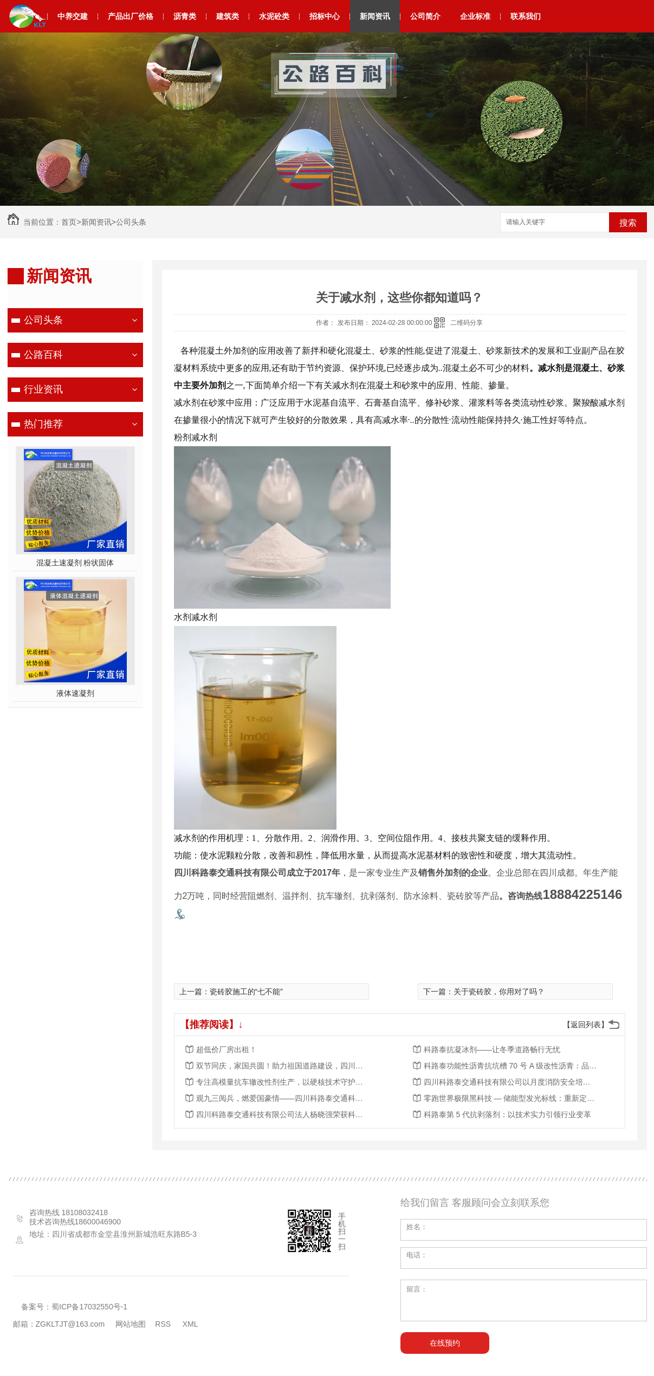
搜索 (628, 222)
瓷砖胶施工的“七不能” (246, 991)
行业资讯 (43, 389)
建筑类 (227, 16)
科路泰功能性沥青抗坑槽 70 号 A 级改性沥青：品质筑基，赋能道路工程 (510, 1065)
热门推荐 (43, 424)
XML (191, 1324)
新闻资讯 (375, 16)
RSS (164, 1324)
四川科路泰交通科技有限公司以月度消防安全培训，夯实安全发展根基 (510, 1082)
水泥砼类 (274, 16)
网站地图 (130, 1324)
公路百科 (43, 354)
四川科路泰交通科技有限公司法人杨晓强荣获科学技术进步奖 (283, 1114)
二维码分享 (466, 323)
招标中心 (324, 16)
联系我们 (525, 16)
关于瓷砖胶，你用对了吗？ (499, 991)
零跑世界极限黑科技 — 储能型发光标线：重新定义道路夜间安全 (510, 1098)
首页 (68, 222)
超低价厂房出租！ (226, 1049)
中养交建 (72, 16)
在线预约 (445, 1343)
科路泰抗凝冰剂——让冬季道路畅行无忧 (492, 1049)
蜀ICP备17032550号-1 (89, 1306)
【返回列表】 (585, 1024)
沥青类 (184, 16)
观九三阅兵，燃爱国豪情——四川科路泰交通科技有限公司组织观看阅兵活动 (283, 1098)
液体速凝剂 (75, 693)
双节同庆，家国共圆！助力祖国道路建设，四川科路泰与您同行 (283, 1065)
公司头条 (131, 222)
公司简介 (425, 16)
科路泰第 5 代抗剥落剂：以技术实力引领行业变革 (508, 1114)
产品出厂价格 (130, 16)
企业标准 (475, 16)
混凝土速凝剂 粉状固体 (75, 562)
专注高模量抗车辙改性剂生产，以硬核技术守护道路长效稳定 (283, 1082)
